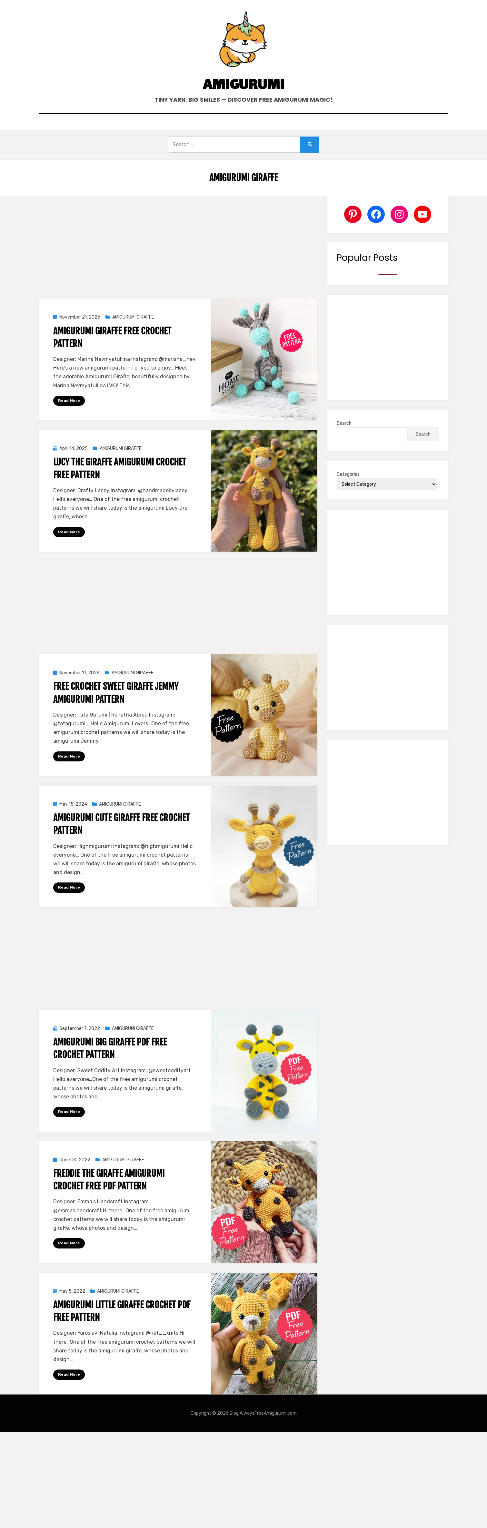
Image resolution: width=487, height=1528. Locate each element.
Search (344, 423)
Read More (69, 400)
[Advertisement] (178, 244)
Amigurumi (243, 86)
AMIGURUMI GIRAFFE (133, 317)
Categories (348, 474)
